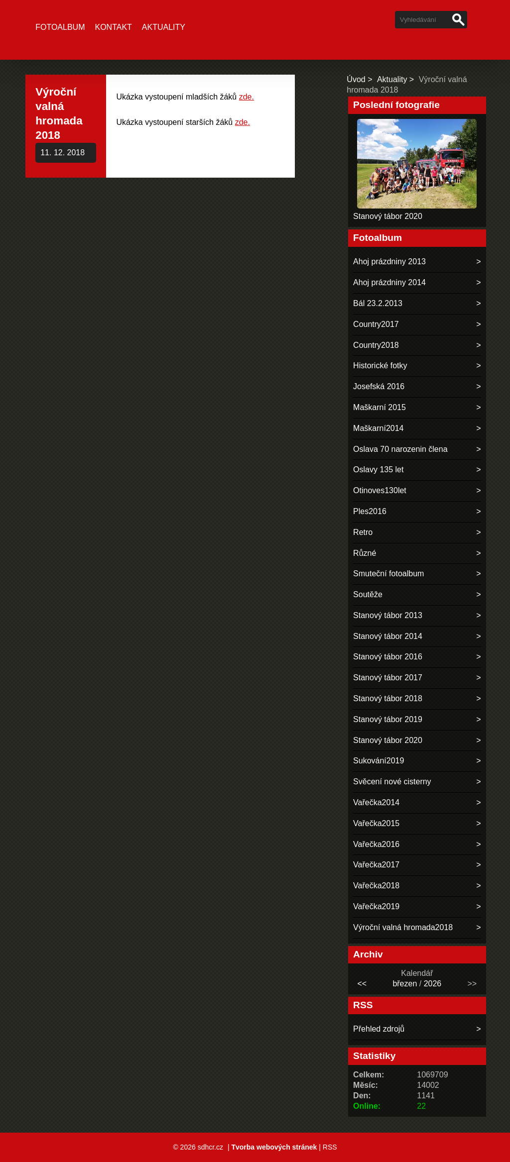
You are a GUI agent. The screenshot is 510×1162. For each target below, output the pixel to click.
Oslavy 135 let (378, 469)
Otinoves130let (379, 490)
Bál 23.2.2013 (377, 303)
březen (404, 983)
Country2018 (376, 345)
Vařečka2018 (376, 885)
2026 (433, 983)
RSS (330, 1147)
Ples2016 (369, 511)
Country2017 (376, 324)
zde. (246, 97)
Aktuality (163, 27)
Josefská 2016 (378, 386)
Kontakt (113, 27)
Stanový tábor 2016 (387, 656)
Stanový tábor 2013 (387, 615)
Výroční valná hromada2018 (403, 927)
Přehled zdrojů (378, 1029)
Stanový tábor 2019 (387, 719)
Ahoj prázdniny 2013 (389, 261)
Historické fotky (380, 365)
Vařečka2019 (376, 906)
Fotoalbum (60, 27)
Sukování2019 (378, 760)
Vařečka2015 (376, 823)
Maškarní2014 (378, 428)
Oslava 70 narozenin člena (400, 449)
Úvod (356, 79)
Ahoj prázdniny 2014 (389, 282)
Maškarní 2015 (379, 407)
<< (362, 983)
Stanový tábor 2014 (387, 636)
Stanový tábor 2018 (387, 698)
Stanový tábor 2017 (387, 677)
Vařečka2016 (376, 844)
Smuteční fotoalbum (388, 573)
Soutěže (367, 594)
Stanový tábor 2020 (387, 216)
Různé (364, 553)
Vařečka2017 (376, 864)
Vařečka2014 (376, 802)
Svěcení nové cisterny (392, 781)
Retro (363, 532)
